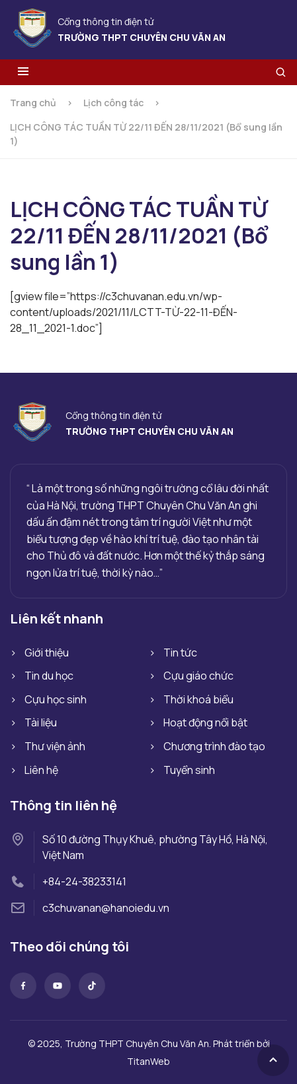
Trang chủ (33, 102)
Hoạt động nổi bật (205, 722)
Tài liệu (40, 722)
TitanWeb (148, 1061)
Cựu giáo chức (198, 675)
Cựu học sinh (55, 699)
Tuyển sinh (189, 770)
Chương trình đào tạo (214, 746)
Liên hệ (41, 770)
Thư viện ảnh (54, 746)
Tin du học (48, 675)
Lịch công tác (113, 102)
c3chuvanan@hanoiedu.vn (105, 908)
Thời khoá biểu (198, 699)
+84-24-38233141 (84, 881)
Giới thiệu (46, 652)
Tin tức (180, 652)
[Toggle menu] (23, 72)
